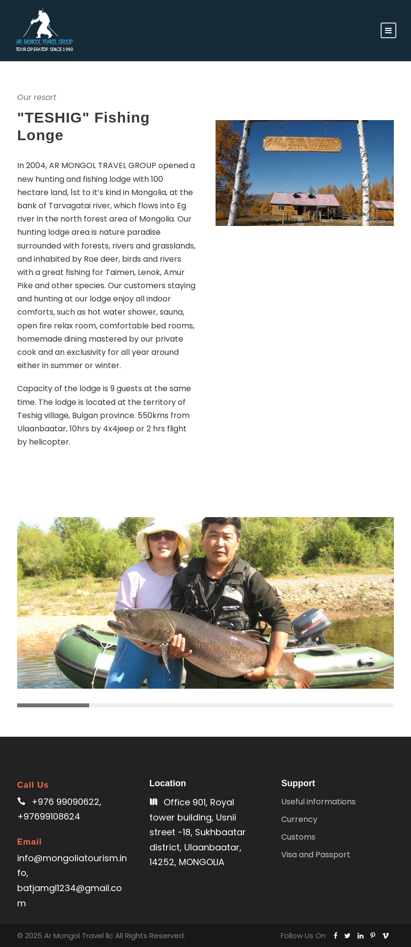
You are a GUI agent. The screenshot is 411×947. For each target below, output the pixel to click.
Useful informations (318, 801)
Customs (298, 837)
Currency (299, 819)
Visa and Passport (315, 854)
